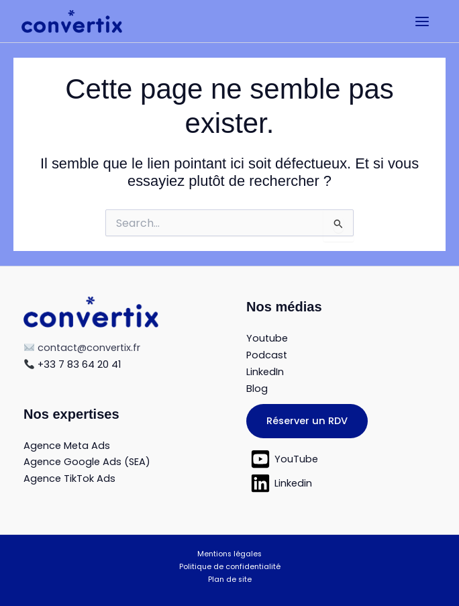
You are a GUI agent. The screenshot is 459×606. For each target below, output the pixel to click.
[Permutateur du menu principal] (422, 21)
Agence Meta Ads (66, 445)
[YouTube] (341, 459)
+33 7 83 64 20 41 (72, 364)
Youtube (267, 338)
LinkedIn (265, 371)
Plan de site (230, 579)
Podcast (266, 355)
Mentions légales (229, 554)
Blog (257, 388)
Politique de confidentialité (229, 567)
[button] (307, 421)
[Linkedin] (341, 483)
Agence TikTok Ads (69, 478)
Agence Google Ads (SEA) (86, 461)
